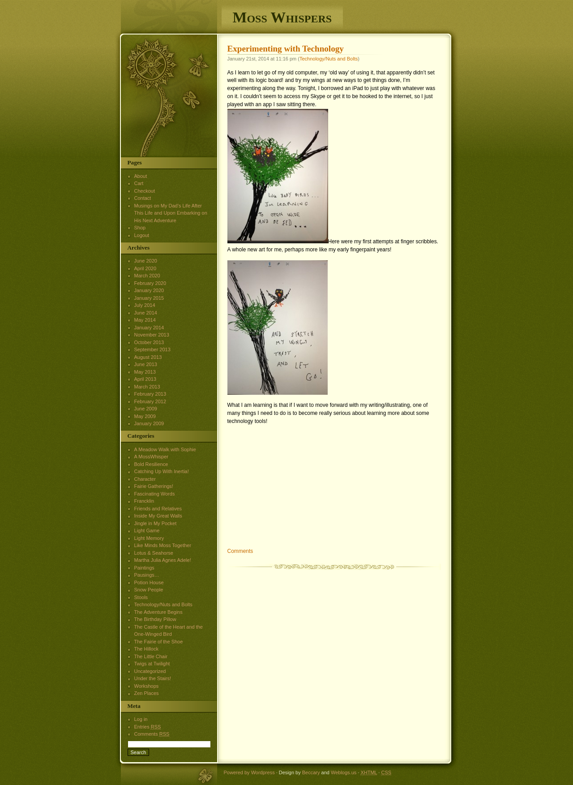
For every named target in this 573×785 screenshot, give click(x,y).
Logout (142, 235)
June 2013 (145, 364)
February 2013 (150, 394)
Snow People (148, 589)
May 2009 (145, 416)
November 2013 (151, 334)
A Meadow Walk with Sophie (165, 449)
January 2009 (149, 423)
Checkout (144, 191)
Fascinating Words (154, 493)
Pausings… (146, 575)
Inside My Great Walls (158, 515)
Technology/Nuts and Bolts (328, 58)
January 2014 (149, 327)
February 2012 (150, 401)
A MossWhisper (151, 456)
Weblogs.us (343, 772)
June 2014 (145, 312)
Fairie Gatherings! (153, 486)
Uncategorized (150, 671)
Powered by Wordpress (249, 772)
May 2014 (145, 320)
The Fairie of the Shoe (158, 641)
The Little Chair (151, 656)
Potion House (149, 582)
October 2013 (149, 342)
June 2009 (145, 408)
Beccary (311, 772)
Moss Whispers (282, 17)
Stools (141, 597)
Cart (139, 183)
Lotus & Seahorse (153, 553)
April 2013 (145, 379)
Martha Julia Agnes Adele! (162, 560)
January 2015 (149, 298)
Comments (240, 551)
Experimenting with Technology (285, 48)
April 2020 (145, 268)
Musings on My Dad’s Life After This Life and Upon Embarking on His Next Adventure (170, 213)
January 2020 (149, 290)
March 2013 (147, 386)
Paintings (144, 567)
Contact (142, 198)
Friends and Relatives (158, 508)
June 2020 (145, 260)
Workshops (146, 686)
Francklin (144, 501)
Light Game (147, 530)
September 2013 (152, 349)
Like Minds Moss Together (163, 545)
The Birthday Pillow (155, 619)
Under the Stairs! (152, 678)
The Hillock (146, 648)
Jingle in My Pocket (155, 523)
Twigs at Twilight (152, 663)
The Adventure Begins (158, 612)
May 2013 (145, 372)
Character (145, 479)
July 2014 (144, 305)
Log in (141, 719)
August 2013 (148, 357)
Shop (140, 227)
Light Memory (149, 538)
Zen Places (146, 693)
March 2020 (147, 275)
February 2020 (150, 283)
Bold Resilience (151, 464)
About (140, 176)
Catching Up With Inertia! (161, 471)
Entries (147, 726)
